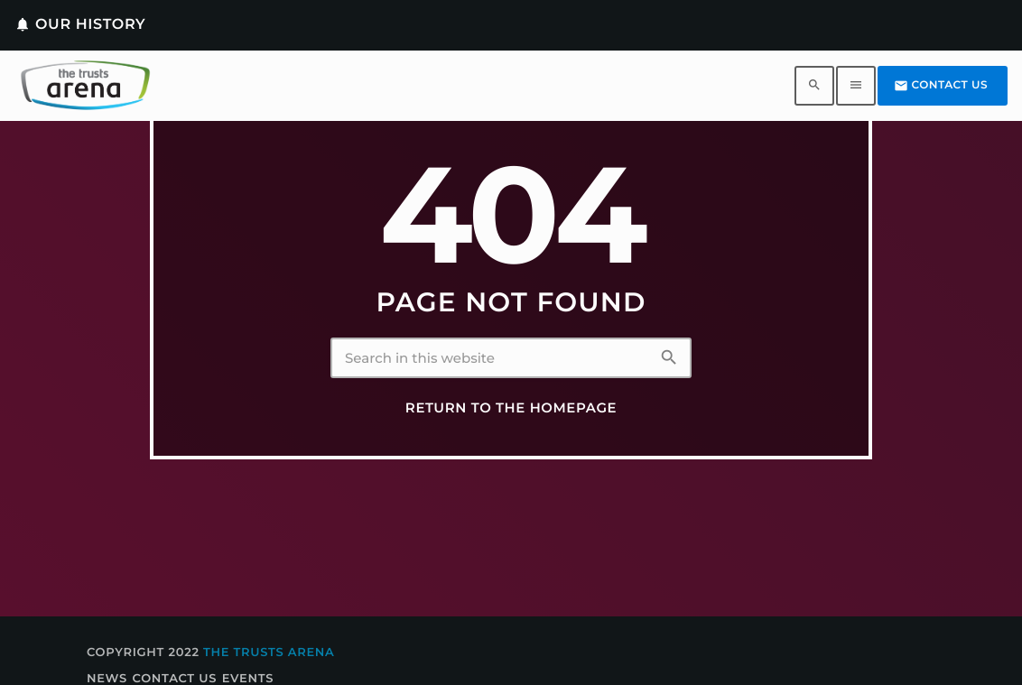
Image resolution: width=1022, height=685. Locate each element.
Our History (79, 25)
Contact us (941, 86)
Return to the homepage (511, 408)
